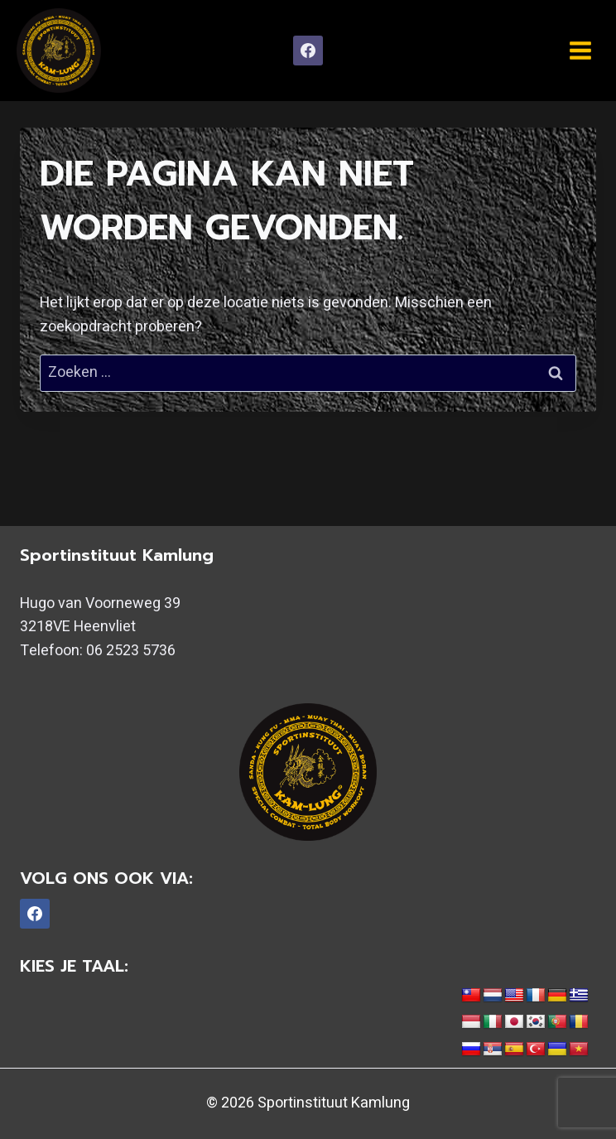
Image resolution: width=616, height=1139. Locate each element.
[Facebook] (308, 50)
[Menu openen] (580, 50)
